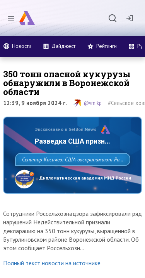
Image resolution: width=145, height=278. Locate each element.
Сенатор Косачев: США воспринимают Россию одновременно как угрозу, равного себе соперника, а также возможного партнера (70, 176)
